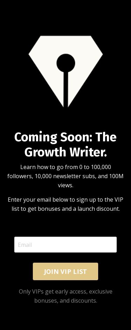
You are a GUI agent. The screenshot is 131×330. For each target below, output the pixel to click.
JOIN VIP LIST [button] (65, 271)
